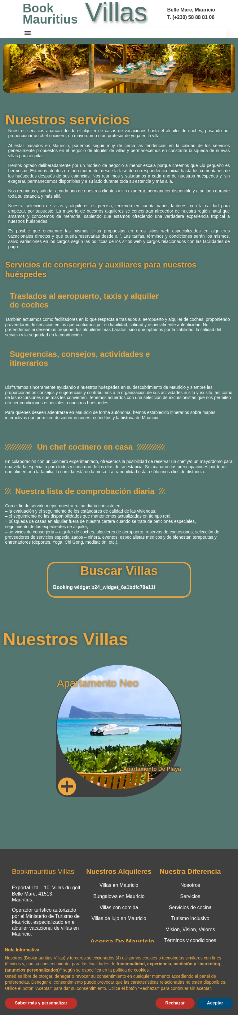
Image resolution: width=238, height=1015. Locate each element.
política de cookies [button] (131, 970)
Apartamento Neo (98, 683)
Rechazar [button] (175, 1002)
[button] (28, 33)
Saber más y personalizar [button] (41, 1002)
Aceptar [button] (215, 1002)
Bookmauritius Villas (43, 871)
